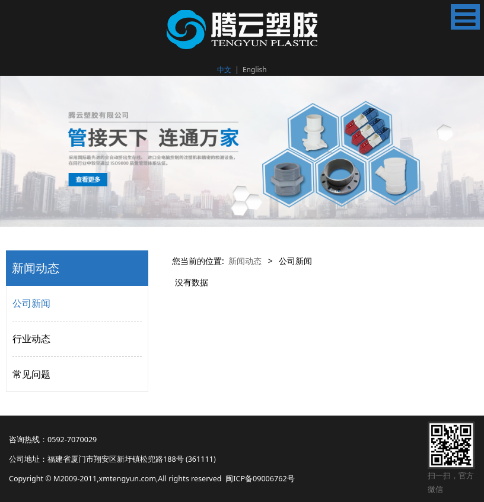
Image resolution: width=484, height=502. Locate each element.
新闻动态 (245, 260)
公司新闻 (31, 303)
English (255, 70)
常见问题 (31, 374)
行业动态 (31, 338)
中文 (224, 70)
